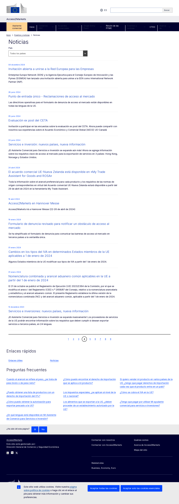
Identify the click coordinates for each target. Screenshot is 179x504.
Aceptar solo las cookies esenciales (141, 488)
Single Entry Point (93, 26)
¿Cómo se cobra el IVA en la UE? (137, 392)
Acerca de (164, 26)
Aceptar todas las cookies (103, 488)
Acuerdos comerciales (68, 26)
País (10, 48)
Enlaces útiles (15, 360)
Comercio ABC (46, 26)
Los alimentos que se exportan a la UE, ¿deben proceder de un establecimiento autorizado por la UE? (88, 405)
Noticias (54, 360)
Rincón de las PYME (112, 26)
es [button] (103, 10)
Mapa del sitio (140, 450)
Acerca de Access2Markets (147, 445)
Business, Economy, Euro (103, 468)
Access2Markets (14, 440)
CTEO (152, 27)
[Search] (167, 10)
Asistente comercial (17, 26)
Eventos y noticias (136, 26)
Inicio (31, 27)
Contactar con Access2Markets (106, 445)
